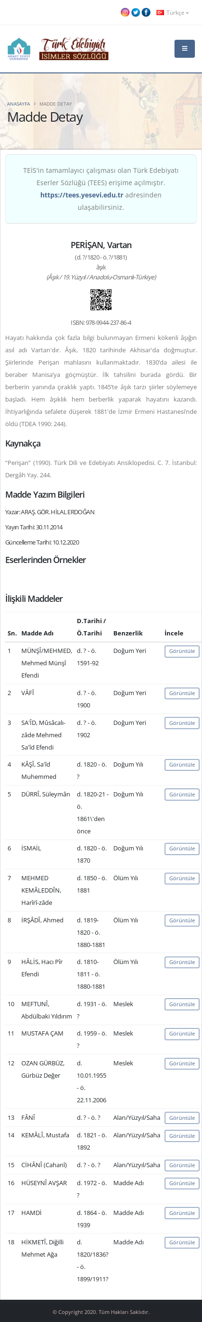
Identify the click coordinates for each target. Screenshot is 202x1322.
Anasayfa (18, 103)
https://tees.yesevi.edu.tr (81, 194)
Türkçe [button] (172, 12)
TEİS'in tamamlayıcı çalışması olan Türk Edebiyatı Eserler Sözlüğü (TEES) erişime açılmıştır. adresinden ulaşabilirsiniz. (101, 189)
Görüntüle (182, 650)
